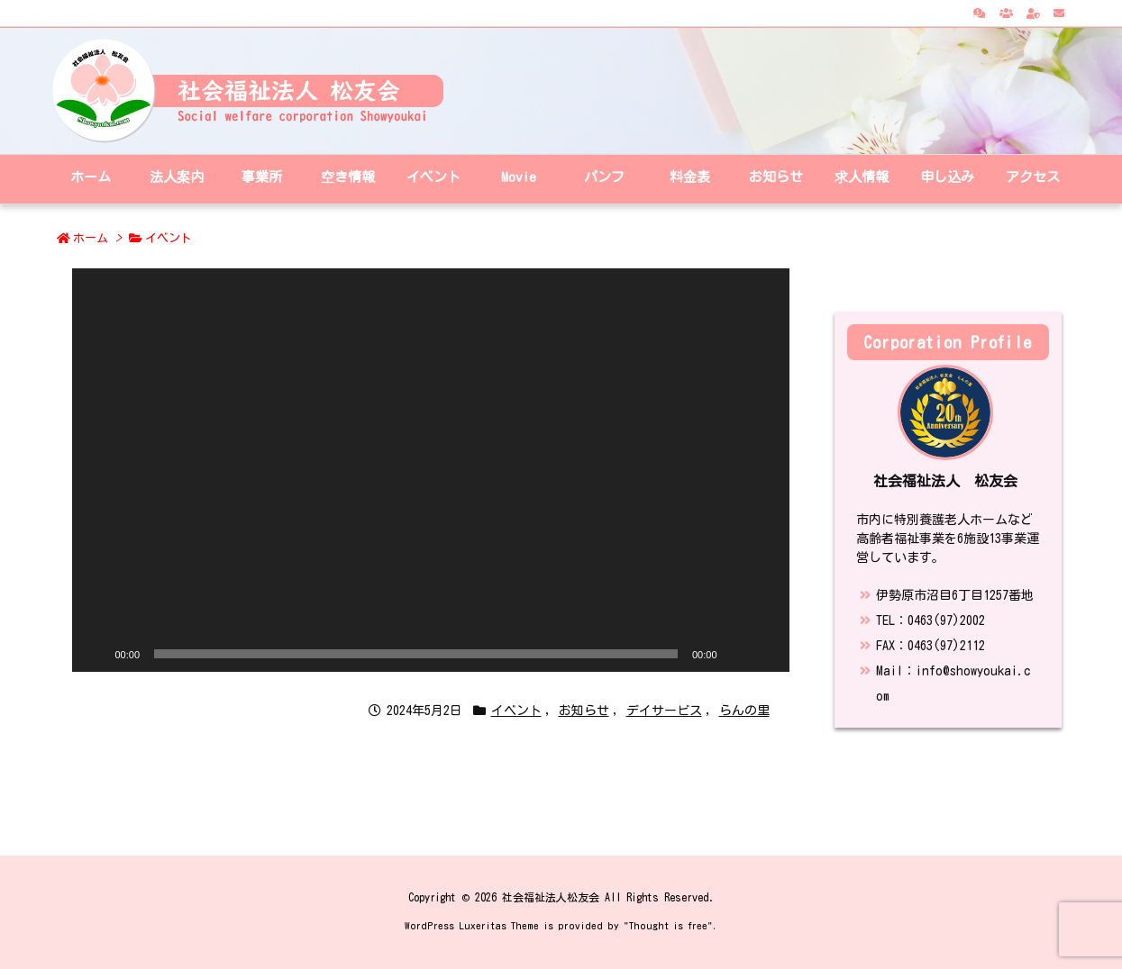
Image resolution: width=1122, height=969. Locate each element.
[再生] (96, 654)
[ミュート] (737, 654)
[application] (430, 470)
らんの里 (744, 710)
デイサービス (664, 710)
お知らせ (584, 710)
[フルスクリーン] (766, 654)
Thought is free (668, 925)
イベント (168, 238)
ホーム (90, 238)
